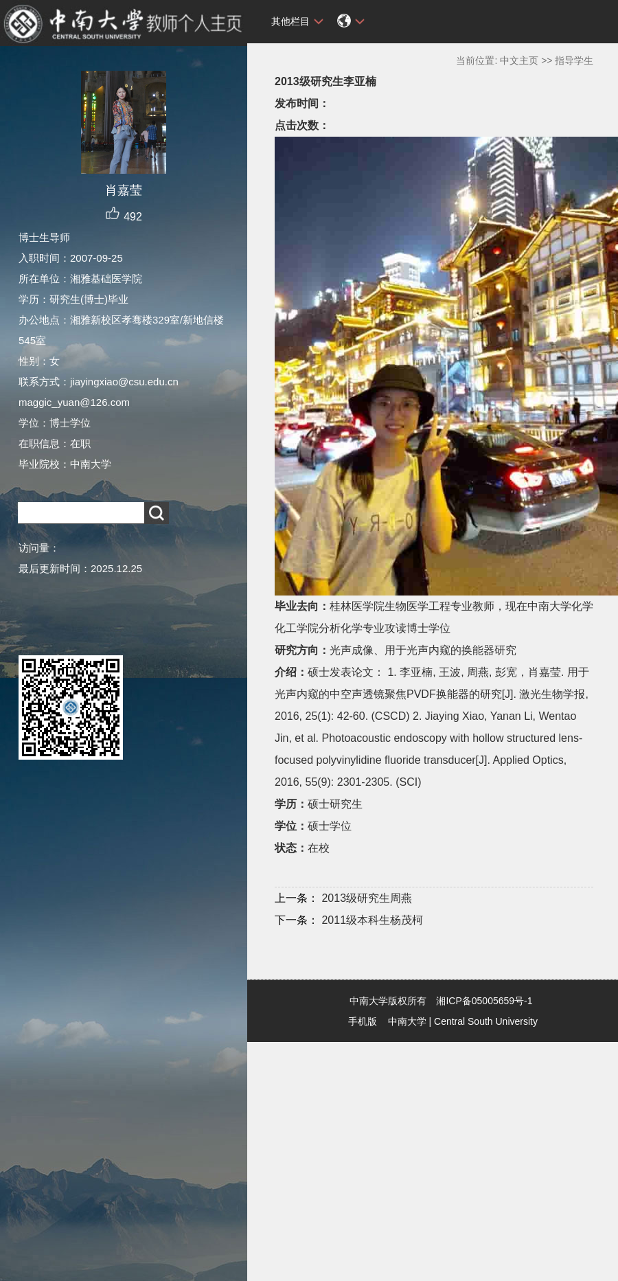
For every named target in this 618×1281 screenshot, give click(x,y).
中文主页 (519, 60)
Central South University (486, 1021)
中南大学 (407, 1021)
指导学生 (574, 60)
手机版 (362, 1021)
